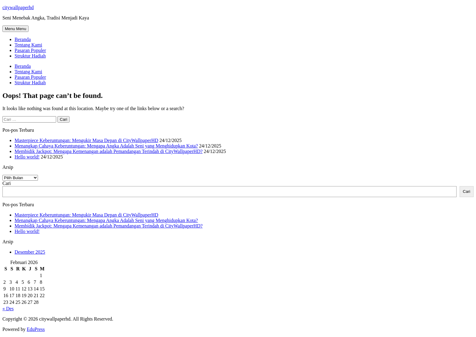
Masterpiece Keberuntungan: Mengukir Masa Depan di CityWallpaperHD (86, 140)
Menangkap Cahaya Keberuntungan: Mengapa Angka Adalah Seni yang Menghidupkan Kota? (106, 145)
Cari (6, 183)
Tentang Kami (28, 44)
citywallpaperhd (18, 7)
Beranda (23, 39)
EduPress (36, 329)
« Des (8, 308)
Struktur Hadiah (30, 55)
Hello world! (27, 156)
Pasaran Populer (30, 50)
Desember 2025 (30, 252)
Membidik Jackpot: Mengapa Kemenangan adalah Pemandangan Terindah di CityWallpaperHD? (108, 151)
